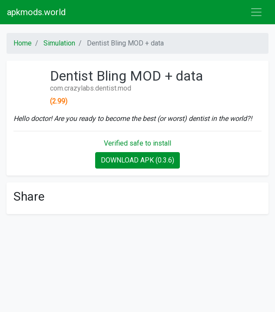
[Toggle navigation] (256, 12)
